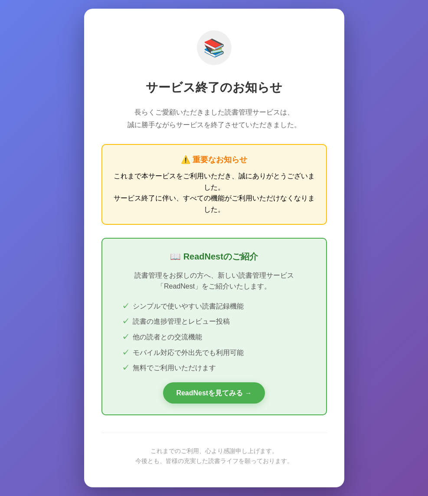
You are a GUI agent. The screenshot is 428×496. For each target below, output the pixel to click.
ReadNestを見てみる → (214, 393)
